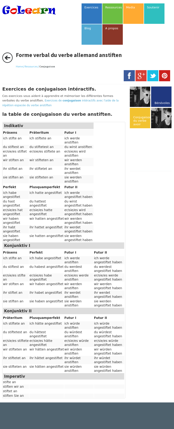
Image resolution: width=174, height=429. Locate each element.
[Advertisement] (152, 150)
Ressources (31, 66)
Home (19, 66)
